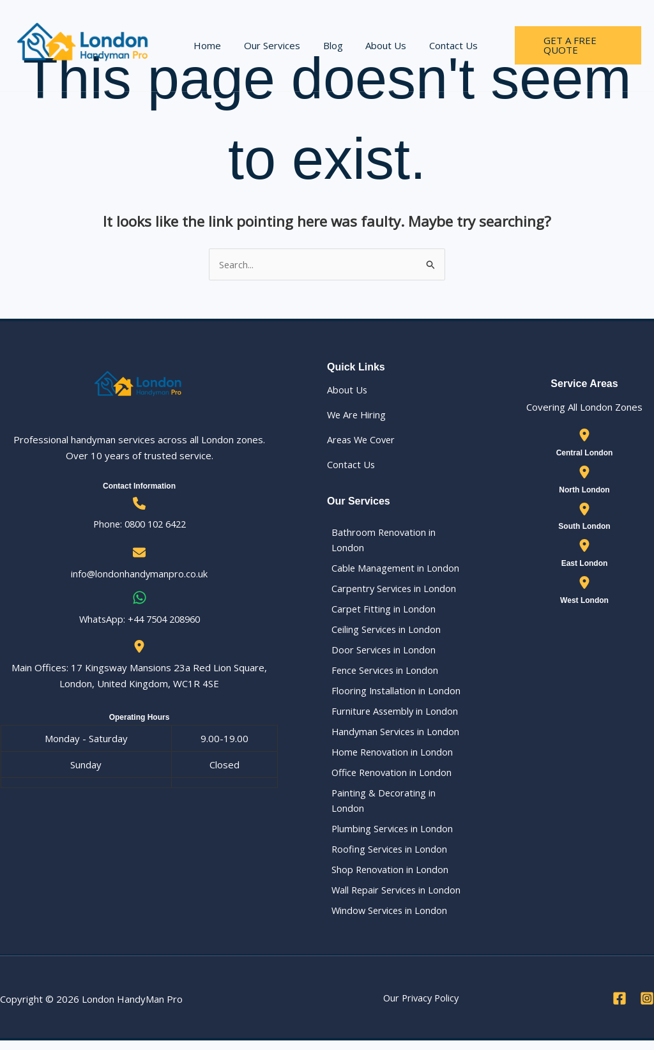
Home (206, 45)
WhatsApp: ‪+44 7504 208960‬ (139, 619)
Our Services (267, 45)
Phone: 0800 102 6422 (139, 524)
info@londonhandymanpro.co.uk (139, 574)
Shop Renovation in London (386, 877)
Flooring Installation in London (392, 694)
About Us (373, 45)
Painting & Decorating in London (379, 807)
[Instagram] (647, 1007)
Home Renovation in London (389, 757)
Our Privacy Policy (420, 1007)
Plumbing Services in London (389, 836)
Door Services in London (380, 652)
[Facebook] (619, 1007)
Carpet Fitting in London (379, 610)
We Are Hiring (357, 415)
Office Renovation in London (389, 778)
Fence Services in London (382, 673)
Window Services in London (386, 919)
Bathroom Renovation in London (380, 540)
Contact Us (437, 45)
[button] (569, 45)
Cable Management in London (392, 569)
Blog (324, 45)
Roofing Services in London (386, 856)
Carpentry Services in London (391, 590)
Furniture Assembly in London (392, 715)
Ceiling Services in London (383, 631)
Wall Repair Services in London (393, 898)
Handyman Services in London (393, 736)
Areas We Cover (363, 440)
